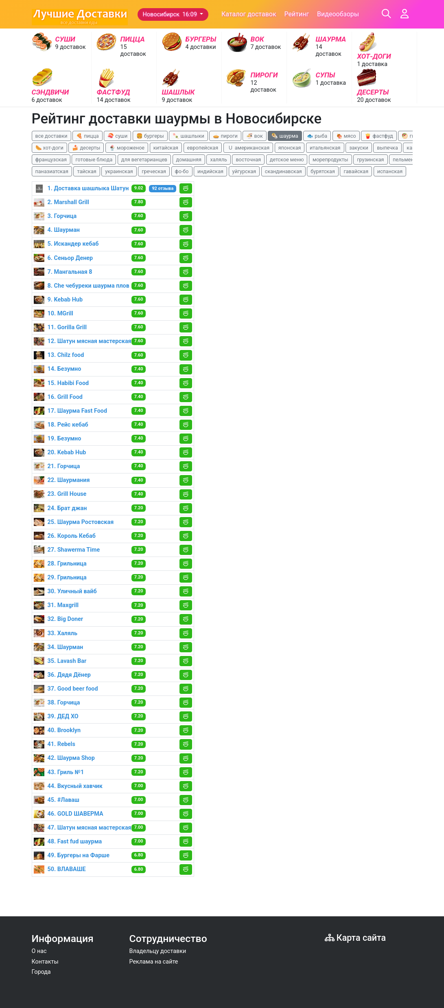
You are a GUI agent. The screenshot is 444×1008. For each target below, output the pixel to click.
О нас (39, 951)
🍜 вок (254, 136)
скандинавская (283, 171)
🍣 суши (117, 136)
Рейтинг (296, 14)
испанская (389, 171)
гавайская (355, 171)
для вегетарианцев (144, 159)
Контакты (45, 961)
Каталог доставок (248, 14)
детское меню (287, 159)
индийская (210, 171)
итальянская (325, 148)
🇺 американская (248, 148)
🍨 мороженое (126, 148)
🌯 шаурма (284, 136)
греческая (154, 171)
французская (51, 159)
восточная (248, 159)
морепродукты (330, 159)
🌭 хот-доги (49, 148)
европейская (203, 148)
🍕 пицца (87, 136)
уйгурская (244, 171)
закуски (358, 148)
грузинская (370, 159)
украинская (119, 171)
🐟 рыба (317, 136)
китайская (165, 148)
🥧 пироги (225, 136)
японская (289, 148)
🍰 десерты (86, 148)
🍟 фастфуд (379, 136)
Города (41, 971)
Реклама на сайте (153, 961)
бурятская (323, 171)
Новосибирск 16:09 (171, 14)
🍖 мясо (346, 136)
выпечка (387, 148)
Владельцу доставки (157, 951)
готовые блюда (93, 159)
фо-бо (182, 171)
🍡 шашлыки (188, 136)
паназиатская (51, 171)
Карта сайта (355, 938)
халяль (218, 159)
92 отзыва (162, 188)
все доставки (51, 136)
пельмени (405, 159)
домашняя (188, 159)
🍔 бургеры (150, 136)
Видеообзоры (338, 14)
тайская (86, 171)
